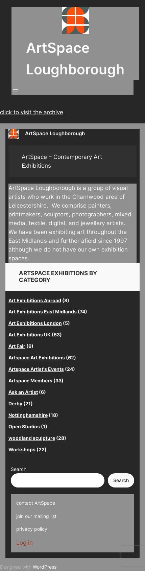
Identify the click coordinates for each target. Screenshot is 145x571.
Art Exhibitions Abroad (34, 300)
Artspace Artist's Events (36, 369)
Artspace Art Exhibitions (36, 357)
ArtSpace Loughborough (55, 133)
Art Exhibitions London (35, 323)
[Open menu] (15, 91)
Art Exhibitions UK (29, 334)
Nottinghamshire (28, 415)
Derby (15, 403)
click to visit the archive (31, 112)
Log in (24, 542)
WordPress (44, 567)
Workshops (21, 449)
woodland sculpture (31, 438)
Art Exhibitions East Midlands (42, 311)
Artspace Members (30, 380)
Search (18, 469)
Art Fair (16, 346)
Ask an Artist (23, 392)
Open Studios (24, 426)
